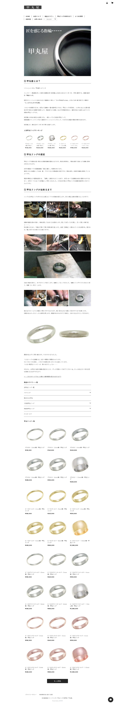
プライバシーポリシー (31, 694)
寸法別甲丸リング (29, 403)
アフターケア (28, 414)
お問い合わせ (38, 19)
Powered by (57, 700)
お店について (37, 16)
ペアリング (27, 393)
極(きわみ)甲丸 (28, 398)
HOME (28, 16)
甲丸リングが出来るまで (64, 16)
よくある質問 (79, 16)
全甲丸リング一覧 (29, 387)
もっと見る (57, 681)
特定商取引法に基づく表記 (46, 694)
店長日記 (28, 19)
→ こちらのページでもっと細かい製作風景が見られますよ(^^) (42, 376)
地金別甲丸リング (29, 408)
